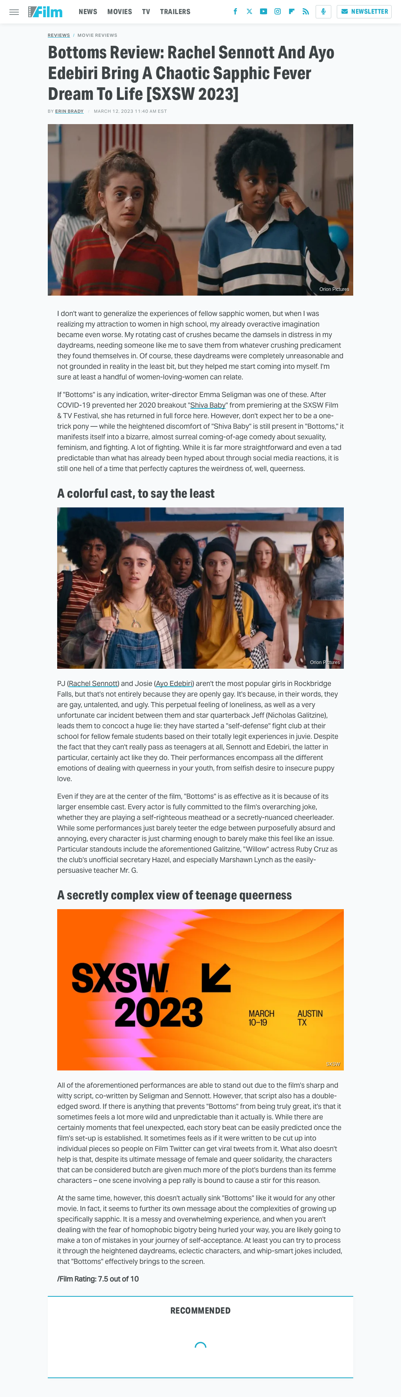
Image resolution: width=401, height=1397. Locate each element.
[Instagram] (277, 13)
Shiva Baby (208, 405)
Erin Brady (69, 111)
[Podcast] (323, 11)
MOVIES (119, 11)
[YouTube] (263, 13)
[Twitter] (249, 13)
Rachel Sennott (93, 683)
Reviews (59, 35)
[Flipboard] (291, 13)
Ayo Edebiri (174, 683)
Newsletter (364, 11)
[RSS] (306, 13)
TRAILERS (175, 11)
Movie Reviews (97, 35)
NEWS (88, 11)
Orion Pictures (325, 662)
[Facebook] (235, 13)
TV (146, 11)
